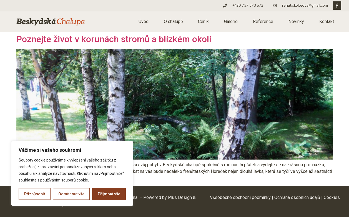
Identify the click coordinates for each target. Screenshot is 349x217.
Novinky (296, 21)
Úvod (144, 21)
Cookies (332, 197)
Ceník (203, 21)
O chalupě (173, 21)
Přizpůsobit (34, 194)
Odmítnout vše (71, 194)
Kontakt (326, 21)
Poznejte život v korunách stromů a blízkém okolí (113, 39)
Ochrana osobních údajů (297, 197)
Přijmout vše (109, 194)
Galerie (231, 21)
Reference (263, 21)
